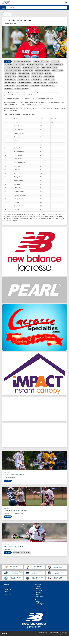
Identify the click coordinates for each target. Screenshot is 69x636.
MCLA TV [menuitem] (39, 592)
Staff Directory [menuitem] (40, 603)
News (6, 14)
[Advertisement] (34, 409)
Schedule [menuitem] (6, 584)
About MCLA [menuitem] (39, 605)
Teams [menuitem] (38, 586)
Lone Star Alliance (58, 567)
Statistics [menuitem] (39, 590)
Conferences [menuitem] (7, 595)
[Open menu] (3, 7)
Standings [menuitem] (8, 589)
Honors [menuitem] (38, 594)
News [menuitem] (38, 601)
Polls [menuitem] (6, 591)
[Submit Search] (7, 7)
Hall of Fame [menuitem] (39, 596)
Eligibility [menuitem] (38, 588)
